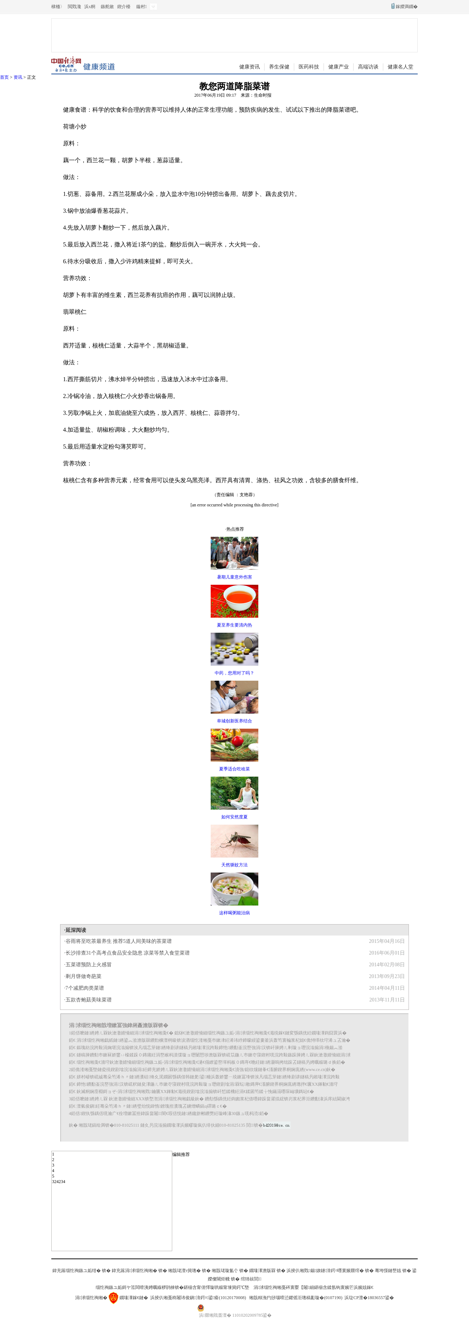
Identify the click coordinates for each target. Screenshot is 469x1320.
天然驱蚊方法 (234, 864)
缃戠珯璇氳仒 (225, 1270)
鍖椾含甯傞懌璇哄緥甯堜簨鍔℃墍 (216, 1287)
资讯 (18, 77)
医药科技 (309, 67)
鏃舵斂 (107, 6)
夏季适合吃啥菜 (234, 768)
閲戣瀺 (74, 6)
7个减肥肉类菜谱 (85, 988)
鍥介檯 (123, 6)
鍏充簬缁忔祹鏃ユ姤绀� (76, 1270)
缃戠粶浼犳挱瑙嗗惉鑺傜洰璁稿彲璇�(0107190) (295, 1297)
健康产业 (338, 67)
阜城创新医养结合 (234, 721)
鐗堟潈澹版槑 (262, 1270)
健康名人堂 (400, 67)
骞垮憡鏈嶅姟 (388, 1270)
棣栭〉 (57, 6)
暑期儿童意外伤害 (234, 577)
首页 (4, 77)
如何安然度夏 (234, 816)
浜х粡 (89, 6)
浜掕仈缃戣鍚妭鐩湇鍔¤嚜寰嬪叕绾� (325, 1270)
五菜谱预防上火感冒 (89, 964)
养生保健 (279, 67)
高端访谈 (368, 67)
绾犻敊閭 (251, 1279)
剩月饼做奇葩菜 (83, 976)
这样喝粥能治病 (234, 912)
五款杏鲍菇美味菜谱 (89, 1000)
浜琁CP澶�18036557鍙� (369, 1297)
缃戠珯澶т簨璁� (184, 1270)
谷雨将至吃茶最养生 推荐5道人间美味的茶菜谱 (119, 941)
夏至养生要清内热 (234, 625)
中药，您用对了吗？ (234, 673)
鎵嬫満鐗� (407, 6)
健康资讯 (249, 67)
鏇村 (141, 6)
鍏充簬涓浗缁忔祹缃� (134, 1270)
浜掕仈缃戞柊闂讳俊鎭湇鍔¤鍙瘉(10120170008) (198, 1297)
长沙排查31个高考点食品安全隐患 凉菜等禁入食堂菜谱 (128, 953)
